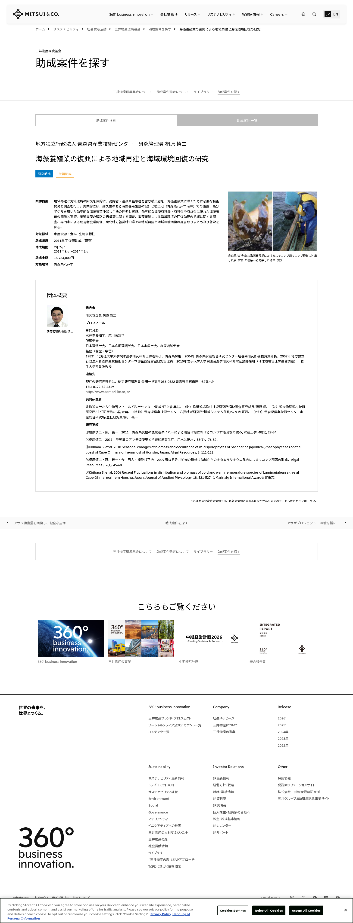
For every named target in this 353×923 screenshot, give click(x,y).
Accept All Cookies (306, 910)
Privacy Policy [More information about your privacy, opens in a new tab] (160, 914)
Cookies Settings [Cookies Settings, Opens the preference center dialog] (233, 910)
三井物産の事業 (119, 661)
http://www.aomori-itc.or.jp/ (108, 391)
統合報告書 (258, 661)
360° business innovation (57, 661)
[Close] (346, 910)
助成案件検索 (106, 120)
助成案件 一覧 (247, 120)
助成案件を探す (176, 523)
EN (335, 13)
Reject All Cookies (269, 910)
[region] (176, 910)
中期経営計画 (188, 661)
